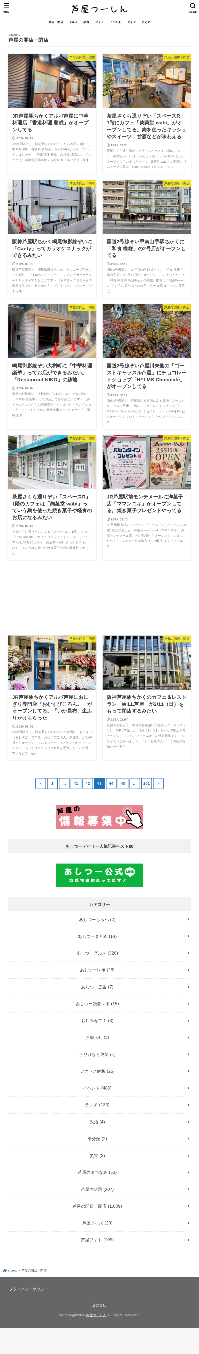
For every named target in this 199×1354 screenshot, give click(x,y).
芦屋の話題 (97, 1189)
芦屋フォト (97, 1239)
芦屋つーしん (96, 1315)
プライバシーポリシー (29, 1289)
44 (111, 783)
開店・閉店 (56, 22)
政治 (97, 1121)
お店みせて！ (97, 1020)
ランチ (97, 1104)
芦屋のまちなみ (97, 1172)
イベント (115, 22)
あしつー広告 (97, 987)
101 (146, 783)
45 (123, 783)
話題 (86, 22)
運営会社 (99, 1305)
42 (88, 783)
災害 (97, 1155)
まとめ (146, 22)
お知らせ (97, 1037)
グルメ (73, 22)
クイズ (131, 22)
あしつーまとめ (97, 936)
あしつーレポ (97, 969)
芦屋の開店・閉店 (97, 1206)
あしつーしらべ (97, 919)
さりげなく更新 (97, 1054)
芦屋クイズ (97, 1223)
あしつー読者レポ (97, 1003)
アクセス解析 (97, 1071)
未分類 (97, 1138)
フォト (99, 22)
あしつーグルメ (97, 953)
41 (76, 783)
